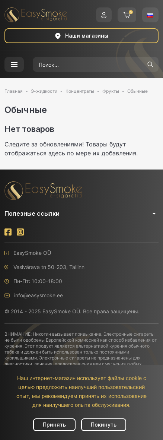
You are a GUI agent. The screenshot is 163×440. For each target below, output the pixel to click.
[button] (104, 14)
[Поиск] (87, 64)
